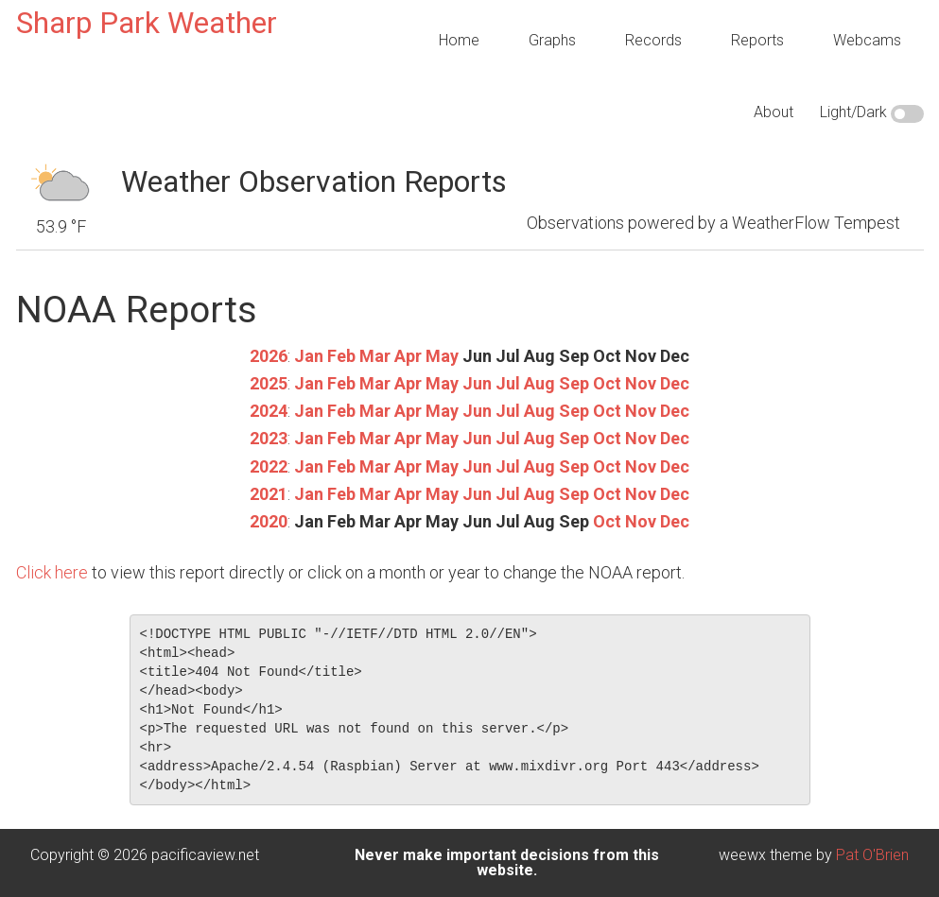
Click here (52, 572)
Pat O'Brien (872, 855)
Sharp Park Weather (146, 23)
